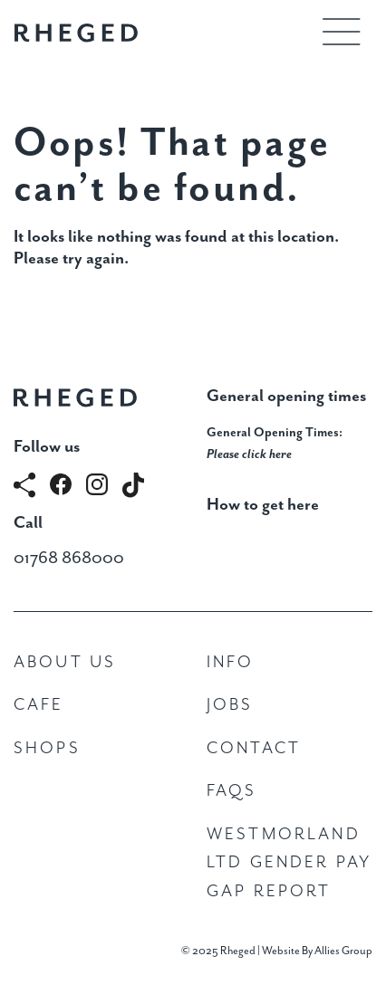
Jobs (230, 704)
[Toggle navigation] (342, 31)
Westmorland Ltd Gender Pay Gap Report (289, 863)
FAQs (232, 790)
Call (28, 522)
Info (231, 662)
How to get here (263, 504)
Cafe (39, 704)
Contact (254, 748)
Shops (47, 748)
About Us (65, 662)
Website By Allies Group (317, 951)
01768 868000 (69, 558)
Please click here (249, 454)
